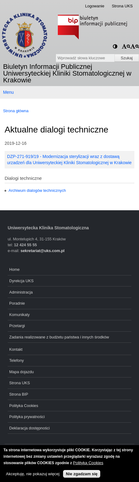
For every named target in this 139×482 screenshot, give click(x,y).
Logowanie (95, 6)
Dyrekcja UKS (21, 281)
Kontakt (15, 349)
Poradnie (17, 303)
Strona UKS (122, 6)
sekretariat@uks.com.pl (43, 250)
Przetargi (17, 325)
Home (14, 269)
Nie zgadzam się (81, 474)
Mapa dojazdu (21, 371)
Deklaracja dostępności (29, 428)
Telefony (16, 360)
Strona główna (16, 111)
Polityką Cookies (88, 462)
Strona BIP (18, 394)
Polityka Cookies (23, 405)
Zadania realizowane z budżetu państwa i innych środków (59, 337)
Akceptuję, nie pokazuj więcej (32, 474)
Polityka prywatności (27, 416)
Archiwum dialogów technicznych (37, 190)
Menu (8, 92)
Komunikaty (19, 314)
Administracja (21, 292)
